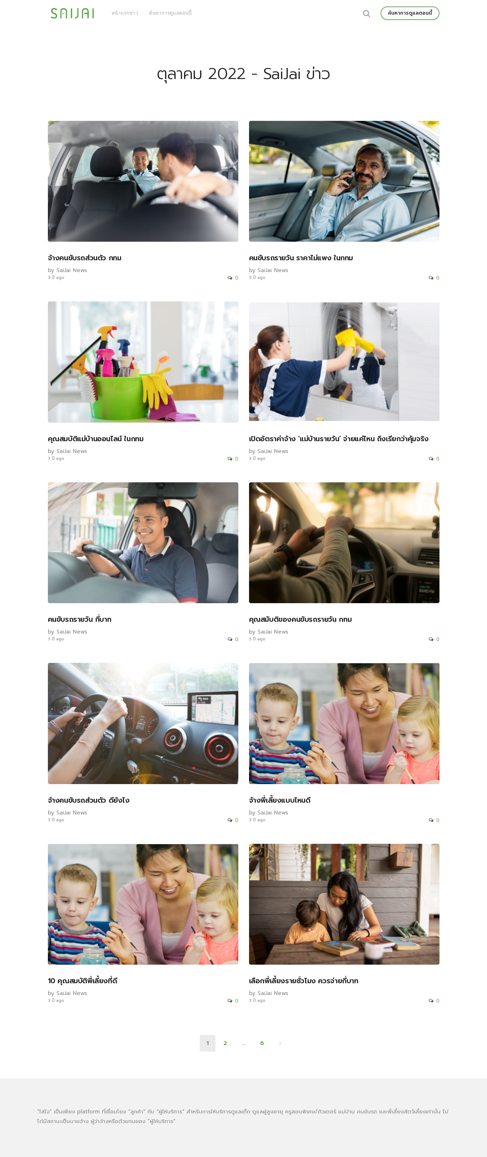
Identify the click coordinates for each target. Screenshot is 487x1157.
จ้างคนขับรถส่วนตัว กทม (84, 258)
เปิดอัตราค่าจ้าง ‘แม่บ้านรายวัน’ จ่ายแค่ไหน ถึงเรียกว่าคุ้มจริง (339, 439)
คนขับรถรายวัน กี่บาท (79, 619)
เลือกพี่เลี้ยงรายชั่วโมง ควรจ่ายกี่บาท (303, 981)
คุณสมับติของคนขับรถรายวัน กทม (300, 619)
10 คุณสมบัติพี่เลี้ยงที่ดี (82, 981)
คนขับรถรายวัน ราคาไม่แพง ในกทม (301, 258)
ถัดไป (280, 1043)
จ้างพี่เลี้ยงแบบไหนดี (279, 800)
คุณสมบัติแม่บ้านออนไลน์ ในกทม (96, 439)
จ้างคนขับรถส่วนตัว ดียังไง (89, 800)
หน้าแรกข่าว (124, 13)
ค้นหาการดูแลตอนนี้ (170, 13)
